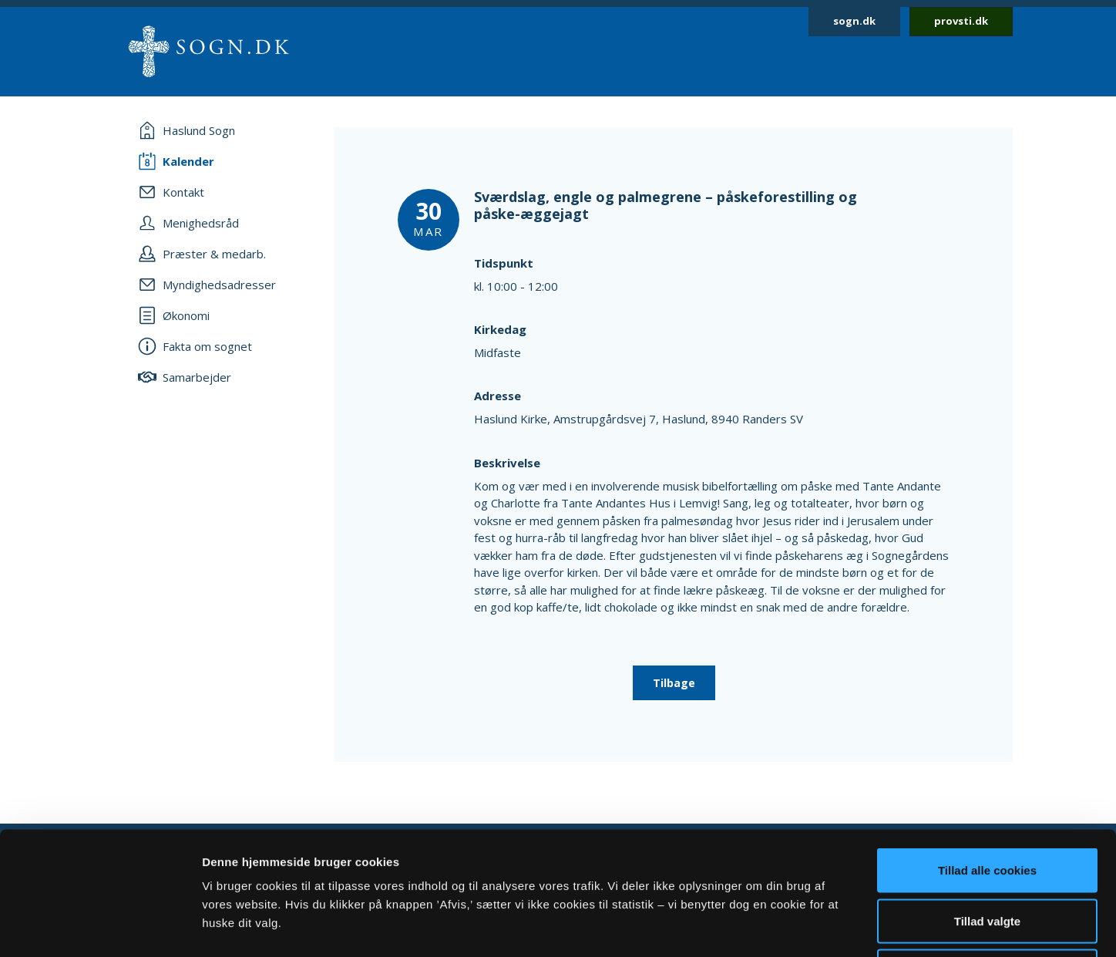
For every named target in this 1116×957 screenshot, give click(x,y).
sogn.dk (854, 21)
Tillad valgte (987, 805)
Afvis (987, 855)
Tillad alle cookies (987, 754)
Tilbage (674, 683)
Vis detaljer (801, 926)
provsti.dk (961, 21)
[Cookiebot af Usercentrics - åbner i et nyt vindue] (99, 926)
